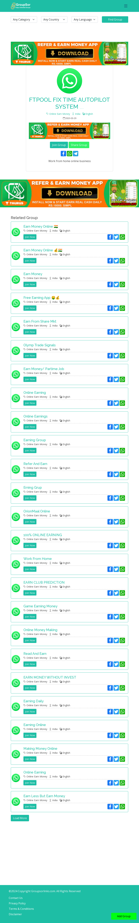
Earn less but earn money (44, 796)
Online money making (40, 630)
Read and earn (34, 654)
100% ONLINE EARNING (42, 535)
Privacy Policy (17, 903)
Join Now (30, 237)
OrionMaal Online (36, 511)
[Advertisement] (69, 845)
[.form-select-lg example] (24, 19)
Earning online (34, 725)
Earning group (34, 440)
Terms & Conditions (21, 909)
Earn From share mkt (39, 321)
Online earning (34, 393)
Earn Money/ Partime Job (43, 369)
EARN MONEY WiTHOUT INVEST (49, 677)
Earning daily (33, 701)
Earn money (32, 274)
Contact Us (16, 898)
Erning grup (32, 487)
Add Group (124, 916)
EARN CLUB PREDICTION (44, 582)
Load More (20, 818)
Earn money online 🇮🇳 (40, 226)
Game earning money (40, 606)
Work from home (37, 559)
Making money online (40, 749)
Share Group (79, 145)
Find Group (115, 19)
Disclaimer (15, 914)
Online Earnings (35, 416)
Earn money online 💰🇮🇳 (42, 250)
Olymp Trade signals (39, 345)
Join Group (59, 145)
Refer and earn (35, 464)
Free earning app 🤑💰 (41, 298)
